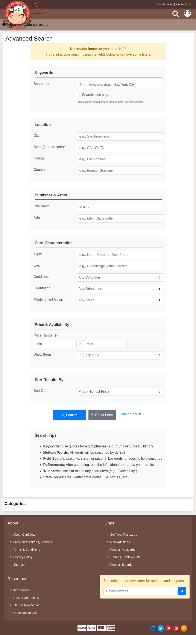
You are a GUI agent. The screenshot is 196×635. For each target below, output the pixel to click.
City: (37, 135)
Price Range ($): (46, 335)
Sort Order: (42, 391)
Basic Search (131, 414)
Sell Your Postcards (123, 534)
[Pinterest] (176, 628)
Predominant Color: (48, 299)
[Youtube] (168, 628)
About (13, 523)
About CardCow (24, 534)
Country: (40, 169)
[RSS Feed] (184, 628)
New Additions (120, 542)
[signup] (182, 591)
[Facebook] (153, 628)
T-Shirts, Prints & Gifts (125, 557)
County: (40, 158)
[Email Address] (140, 591)
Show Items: (43, 354)
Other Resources (25, 612)
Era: (37, 265)
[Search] (175, 13)
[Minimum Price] (55, 344)
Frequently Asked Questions (32, 542)
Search (69, 415)
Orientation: (43, 288)
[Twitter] (161, 628)
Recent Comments (26, 597)
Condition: (41, 277)
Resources (17, 578)
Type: (38, 254)
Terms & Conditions (26, 549)
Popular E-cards (121, 564)
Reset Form (102, 415)
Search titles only (92, 95)
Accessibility (21, 590)
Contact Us (183, 4)
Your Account (164, 4)
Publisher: (41, 206)
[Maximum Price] (105, 344)
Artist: (38, 217)
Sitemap (19, 564)
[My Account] (187, 13)
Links (109, 523)
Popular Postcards (123, 549)
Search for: (42, 84)
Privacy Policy (23, 557)
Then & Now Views (26, 605)
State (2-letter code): (49, 147)
